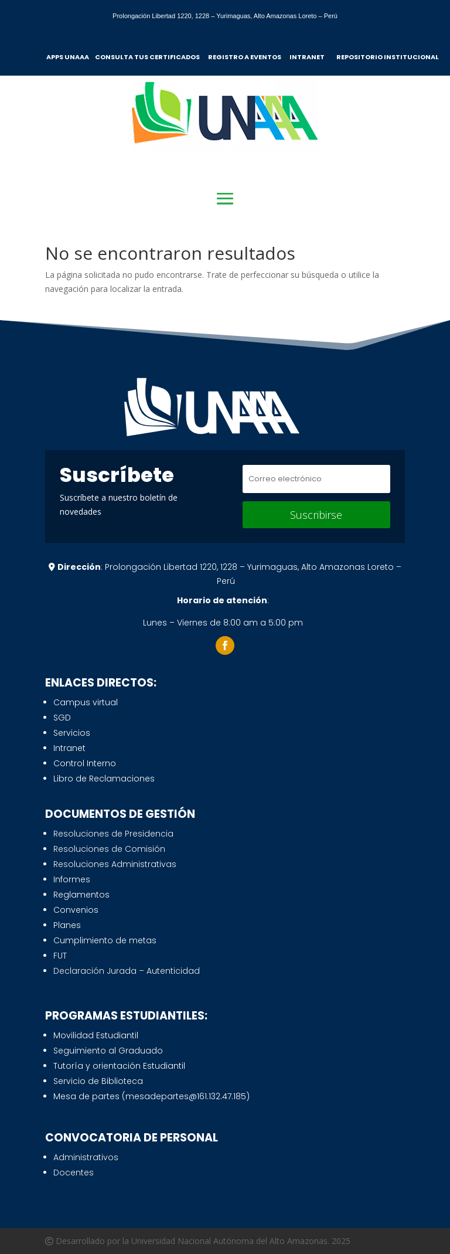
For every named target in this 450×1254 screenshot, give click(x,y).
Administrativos (85, 1157)
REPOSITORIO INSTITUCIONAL (387, 57)
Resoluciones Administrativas (114, 864)
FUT (60, 955)
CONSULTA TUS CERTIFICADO (145, 57)
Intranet (69, 748)
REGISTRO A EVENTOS (245, 57)
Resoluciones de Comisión (109, 849)
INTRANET (309, 57)
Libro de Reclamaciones (104, 778)
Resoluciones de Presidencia (113, 834)
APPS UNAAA (68, 57)
